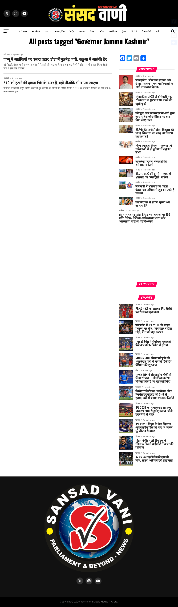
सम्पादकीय (60, 31)
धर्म (157, 31)
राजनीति (36, 31)
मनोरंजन (113, 31)
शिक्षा (92, 31)
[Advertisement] (147, 255)
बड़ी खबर (23, 31)
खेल (102, 31)
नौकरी (89, 40)
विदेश (72, 31)
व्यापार (82, 31)
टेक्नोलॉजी (146, 31)
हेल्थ (124, 31)
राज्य (47, 31)
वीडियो (134, 31)
